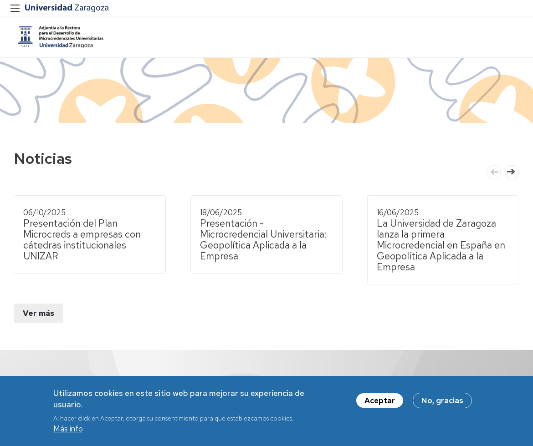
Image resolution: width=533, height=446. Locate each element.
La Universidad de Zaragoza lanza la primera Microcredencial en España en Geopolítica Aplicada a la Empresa (441, 245)
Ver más (38, 313)
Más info (68, 429)
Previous (494, 172)
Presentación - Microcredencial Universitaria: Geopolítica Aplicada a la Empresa (263, 239)
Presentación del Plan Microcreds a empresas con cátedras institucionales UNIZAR (82, 239)
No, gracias (442, 400)
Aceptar (379, 400)
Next (512, 172)
